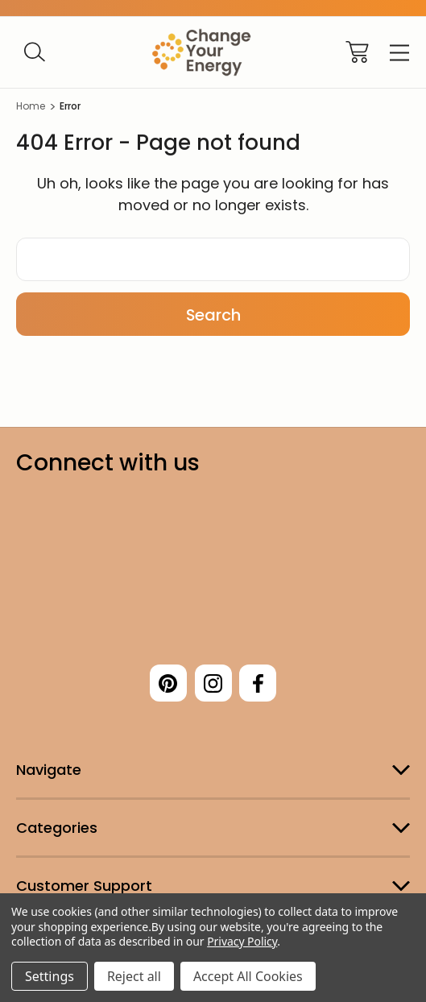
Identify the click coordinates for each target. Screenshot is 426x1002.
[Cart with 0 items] (357, 52)
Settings (49, 976)
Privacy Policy (242, 941)
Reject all (134, 976)
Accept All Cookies (248, 976)
